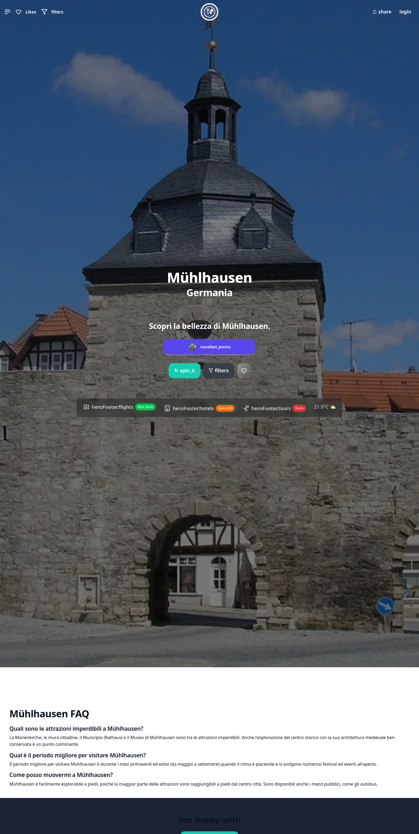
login (405, 11)
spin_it (184, 370)
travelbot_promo (215, 347)
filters (218, 370)
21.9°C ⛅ (325, 406)
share (381, 11)
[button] (7, 11)
